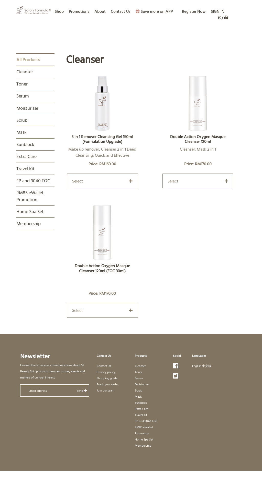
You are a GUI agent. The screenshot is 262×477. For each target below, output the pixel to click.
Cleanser (24, 71)
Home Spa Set (30, 211)
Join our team (105, 390)
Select (102, 181)
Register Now (194, 11)
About (100, 11)
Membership (28, 223)
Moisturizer (27, 108)
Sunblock (25, 144)
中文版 (206, 365)
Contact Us (120, 11)
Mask (21, 132)
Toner (22, 83)
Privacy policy (106, 372)
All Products (28, 59)
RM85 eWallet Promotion (30, 196)
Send (82, 390)
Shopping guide (107, 378)
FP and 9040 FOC (33, 180)
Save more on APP (154, 11)
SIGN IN (217, 11)
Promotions (79, 11)
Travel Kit (25, 168)
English (196, 365)
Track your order (107, 384)
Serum (22, 95)
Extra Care (26, 156)
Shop (59, 11)
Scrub (21, 120)
